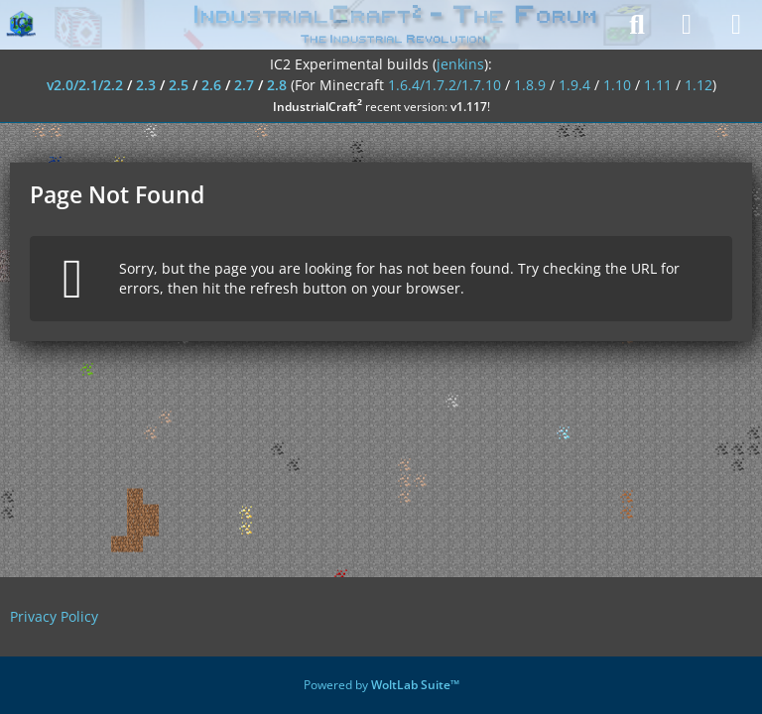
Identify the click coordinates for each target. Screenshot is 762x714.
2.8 (277, 84)
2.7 (244, 84)
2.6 (211, 84)
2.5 (179, 84)
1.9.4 (574, 84)
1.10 (617, 84)
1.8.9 (530, 84)
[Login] (686, 25)
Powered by (381, 684)
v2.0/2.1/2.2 (85, 84)
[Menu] (736, 25)
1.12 (698, 84)
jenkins (460, 64)
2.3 (146, 84)
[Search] (637, 25)
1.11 (658, 84)
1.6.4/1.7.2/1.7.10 (444, 84)
